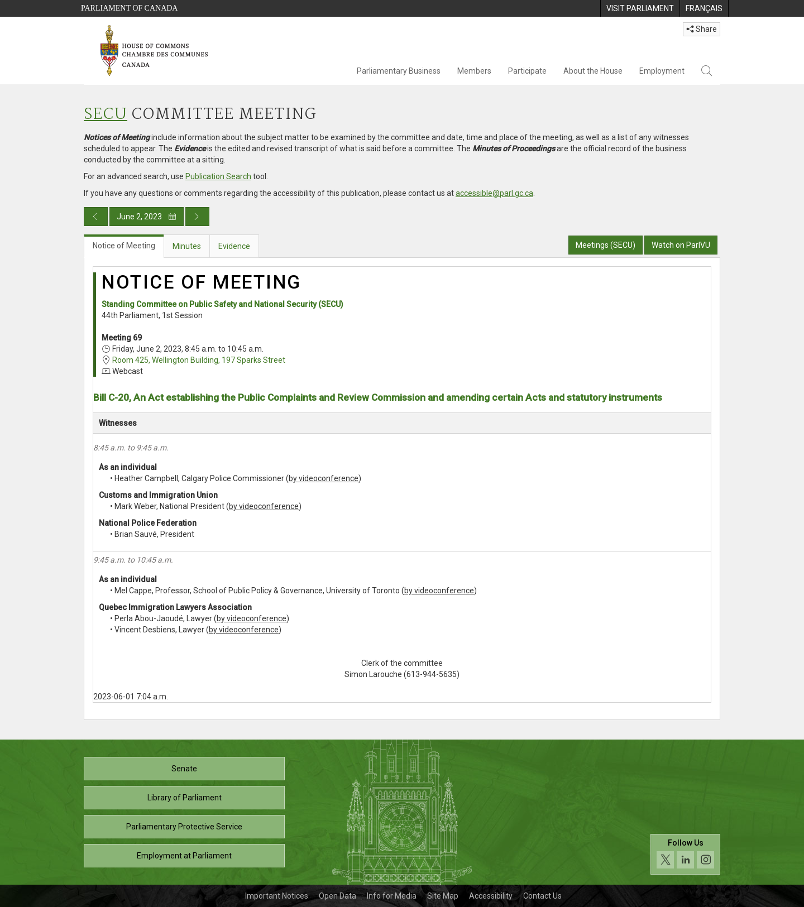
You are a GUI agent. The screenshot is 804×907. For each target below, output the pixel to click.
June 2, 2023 (146, 216)
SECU (105, 114)
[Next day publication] (197, 216)
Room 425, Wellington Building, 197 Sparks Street (198, 360)
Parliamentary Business (399, 70)
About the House (593, 70)
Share (701, 29)
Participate (527, 70)
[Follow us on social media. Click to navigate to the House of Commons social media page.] (685, 854)
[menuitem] (639, 8)
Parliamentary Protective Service (184, 826)
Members (474, 70)
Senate (184, 768)
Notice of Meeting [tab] (124, 245)
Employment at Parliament (184, 855)
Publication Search (218, 176)
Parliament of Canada (129, 8)
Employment (662, 70)
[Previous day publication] (96, 216)
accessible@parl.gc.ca (494, 193)
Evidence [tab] (234, 246)
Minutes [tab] (187, 246)
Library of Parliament (184, 797)
